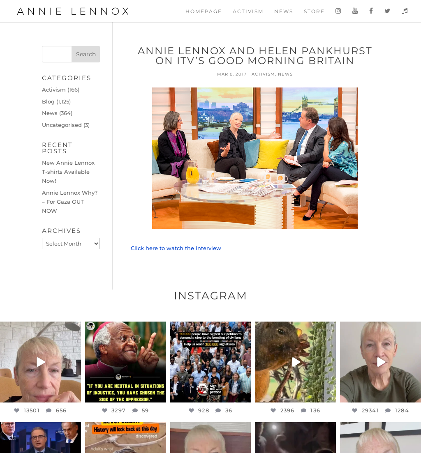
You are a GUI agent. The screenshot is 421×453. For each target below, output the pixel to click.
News (283, 11)
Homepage (203, 11)
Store (314, 11)
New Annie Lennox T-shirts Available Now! (68, 171)
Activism (248, 11)
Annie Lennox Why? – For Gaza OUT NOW (69, 201)
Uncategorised (62, 125)
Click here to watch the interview (177, 248)
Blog (48, 101)
